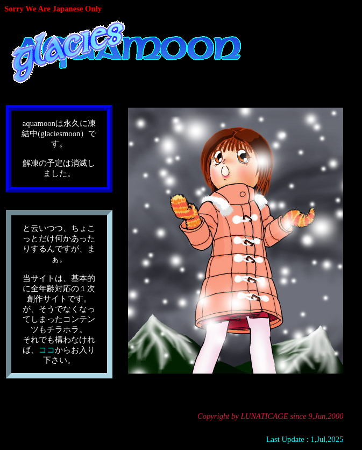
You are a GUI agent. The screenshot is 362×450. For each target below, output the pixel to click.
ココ (47, 350)
